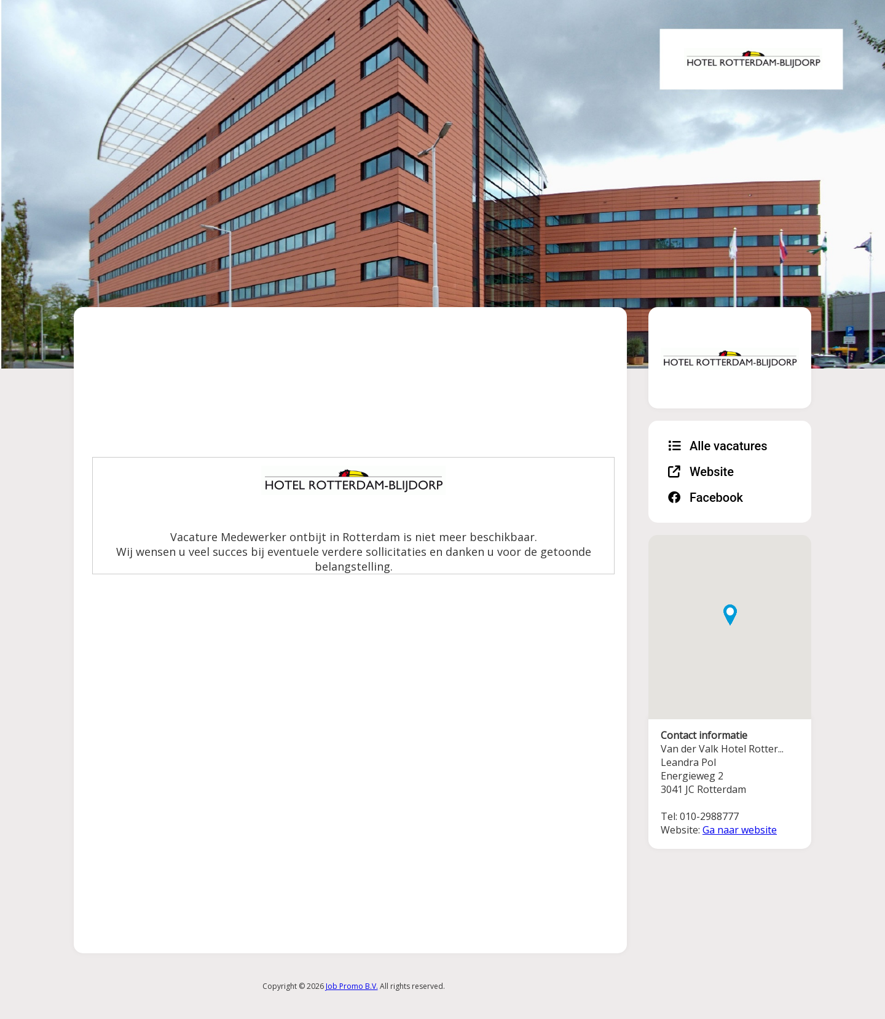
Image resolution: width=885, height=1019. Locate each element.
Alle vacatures (718, 446)
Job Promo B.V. (352, 986)
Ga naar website (739, 830)
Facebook (705, 497)
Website (701, 471)
